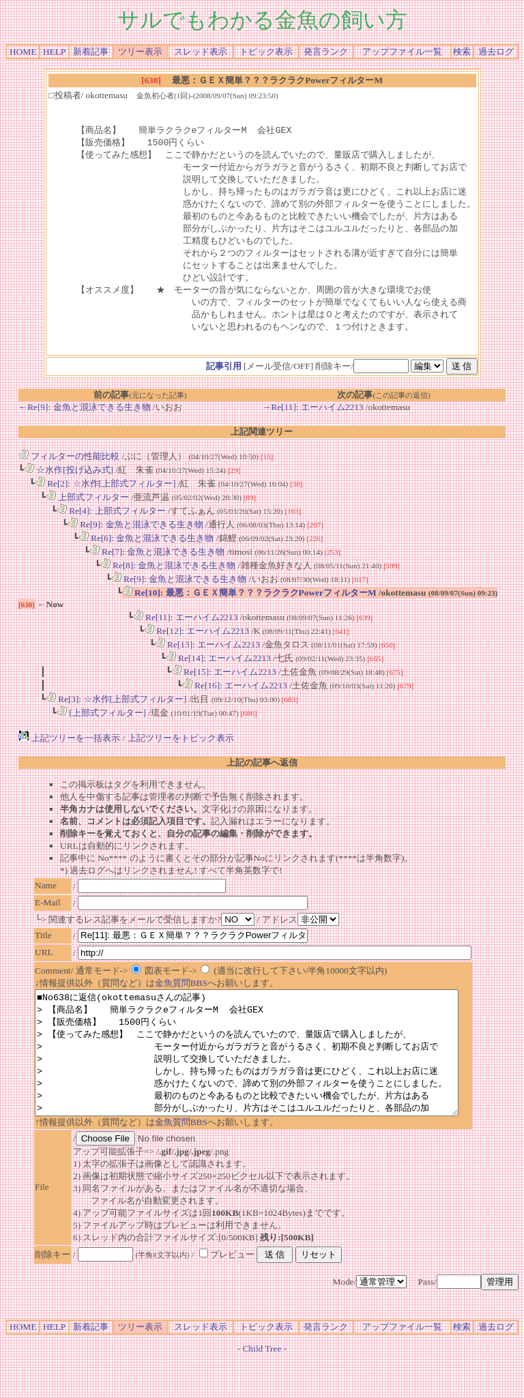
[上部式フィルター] (101, 726)
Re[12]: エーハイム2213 (196, 644)
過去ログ (496, 51)
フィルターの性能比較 (68, 470)
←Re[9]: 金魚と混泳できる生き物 (84, 421)
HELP (54, 51)
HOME (23, 51)
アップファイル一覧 (402, 51)
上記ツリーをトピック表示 (181, 751)
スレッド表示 (200, 51)
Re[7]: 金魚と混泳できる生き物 (157, 565)
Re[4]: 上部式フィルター (111, 524)
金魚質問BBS (181, 996)
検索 (462, 51)
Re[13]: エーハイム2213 (207, 658)
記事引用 (224, 380)
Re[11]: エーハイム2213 (185, 631)
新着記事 (90, 51)
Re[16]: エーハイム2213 (234, 699)
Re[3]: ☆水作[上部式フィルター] (116, 713)
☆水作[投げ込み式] (68, 483)
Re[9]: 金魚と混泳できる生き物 (135, 538)
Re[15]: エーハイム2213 (223, 685)
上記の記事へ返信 (262, 776)
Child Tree (262, 1387)
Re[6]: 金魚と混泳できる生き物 (146, 552)
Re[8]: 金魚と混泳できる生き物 (168, 579)
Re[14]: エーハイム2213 (218, 672)
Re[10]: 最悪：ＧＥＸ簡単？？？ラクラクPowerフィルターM (249, 606)
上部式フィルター (87, 511)
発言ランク (326, 51)
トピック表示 (266, 51)
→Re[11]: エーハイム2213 (313, 421)
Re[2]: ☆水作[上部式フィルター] (105, 497)
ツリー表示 (140, 51)
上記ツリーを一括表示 (69, 751)
